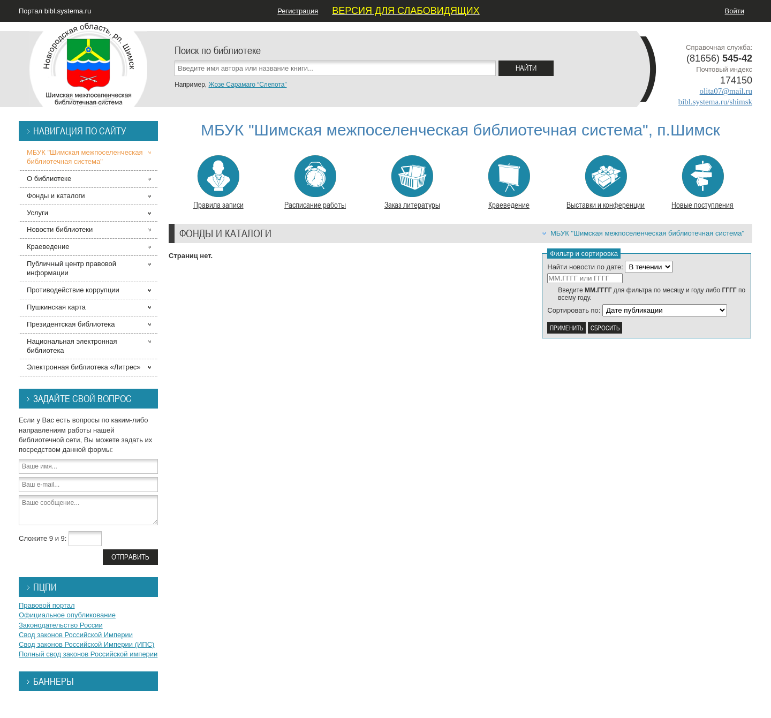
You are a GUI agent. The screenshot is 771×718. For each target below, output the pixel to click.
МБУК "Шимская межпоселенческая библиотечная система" (647, 233)
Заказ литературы (412, 182)
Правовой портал (47, 605)
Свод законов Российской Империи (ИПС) (86, 644)
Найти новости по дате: (585, 267)
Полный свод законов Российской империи (88, 654)
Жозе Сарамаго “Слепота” (247, 84)
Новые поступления (702, 182)
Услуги (37, 213)
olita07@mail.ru (726, 91)
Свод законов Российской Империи (76, 635)
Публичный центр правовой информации (71, 268)
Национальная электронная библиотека (72, 345)
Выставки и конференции (605, 182)
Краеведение (509, 182)
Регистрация (297, 11)
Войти (734, 11)
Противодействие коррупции (73, 290)
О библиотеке (49, 179)
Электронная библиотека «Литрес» (84, 367)
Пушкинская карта (56, 307)
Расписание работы (315, 182)
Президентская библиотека (71, 324)
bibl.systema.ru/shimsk (715, 101)
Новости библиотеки (60, 229)
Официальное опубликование (67, 615)
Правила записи (218, 182)
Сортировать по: (573, 310)
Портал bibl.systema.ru (55, 11)
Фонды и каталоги (56, 196)
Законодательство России (61, 625)
